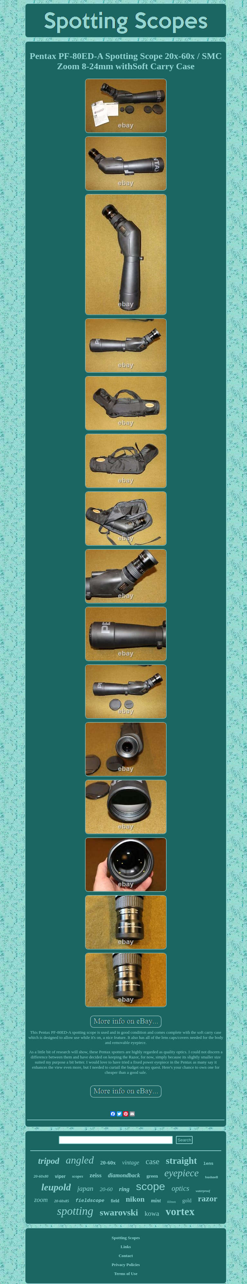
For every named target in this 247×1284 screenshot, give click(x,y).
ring (124, 1189)
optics (180, 1188)
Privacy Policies (126, 1264)
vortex (180, 1211)
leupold (56, 1187)
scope (150, 1186)
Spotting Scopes (126, 1237)
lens (208, 1163)
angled (80, 1160)
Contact (126, 1255)
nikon (135, 1199)
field (115, 1200)
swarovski (119, 1212)
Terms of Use (125, 1273)
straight (181, 1161)
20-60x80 (40, 1176)
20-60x (108, 1163)
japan (85, 1188)
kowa (151, 1213)
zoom (41, 1199)
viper (60, 1176)
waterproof (203, 1191)
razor (207, 1198)
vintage (130, 1162)
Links (126, 1246)
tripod (48, 1161)
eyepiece (181, 1173)
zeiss (96, 1175)
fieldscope (89, 1201)
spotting (75, 1211)
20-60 (106, 1189)
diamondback (124, 1175)
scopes (77, 1176)
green (152, 1176)
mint (156, 1200)
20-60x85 (61, 1201)
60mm (171, 1202)
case (153, 1161)
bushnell (211, 1177)
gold (186, 1200)
